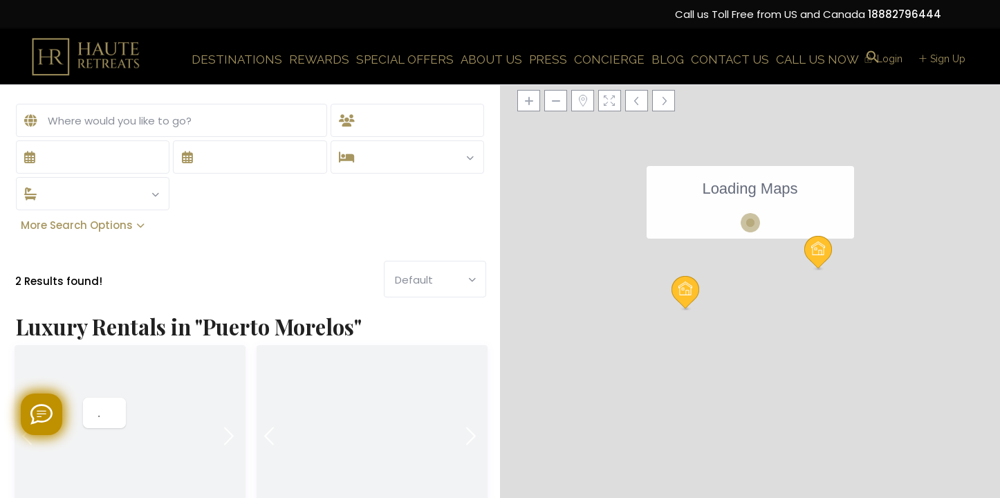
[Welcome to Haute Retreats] (41, 414)
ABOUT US (491, 59)
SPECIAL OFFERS (405, 59)
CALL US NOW (817, 59)
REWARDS (319, 59)
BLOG (667, 59)
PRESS (548, 59)
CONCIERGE (609, 59)
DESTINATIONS (237, 59)
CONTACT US (730, 59)
